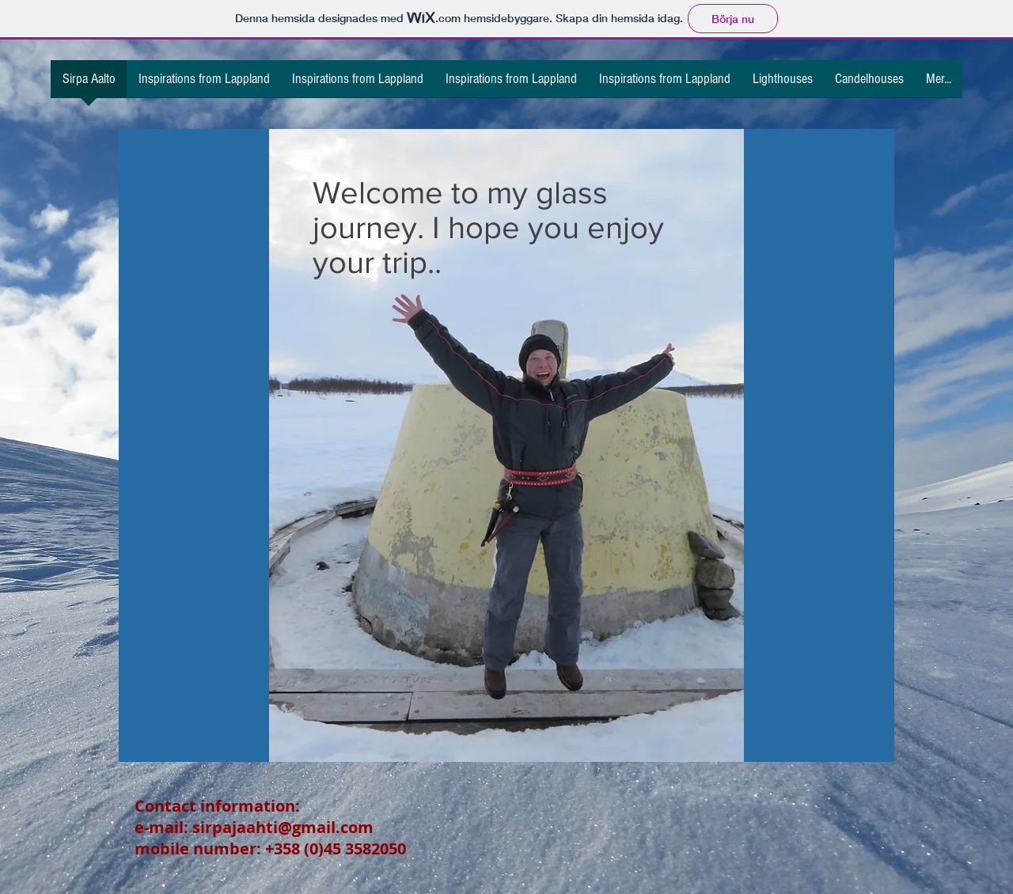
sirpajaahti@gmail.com (283, 827)
